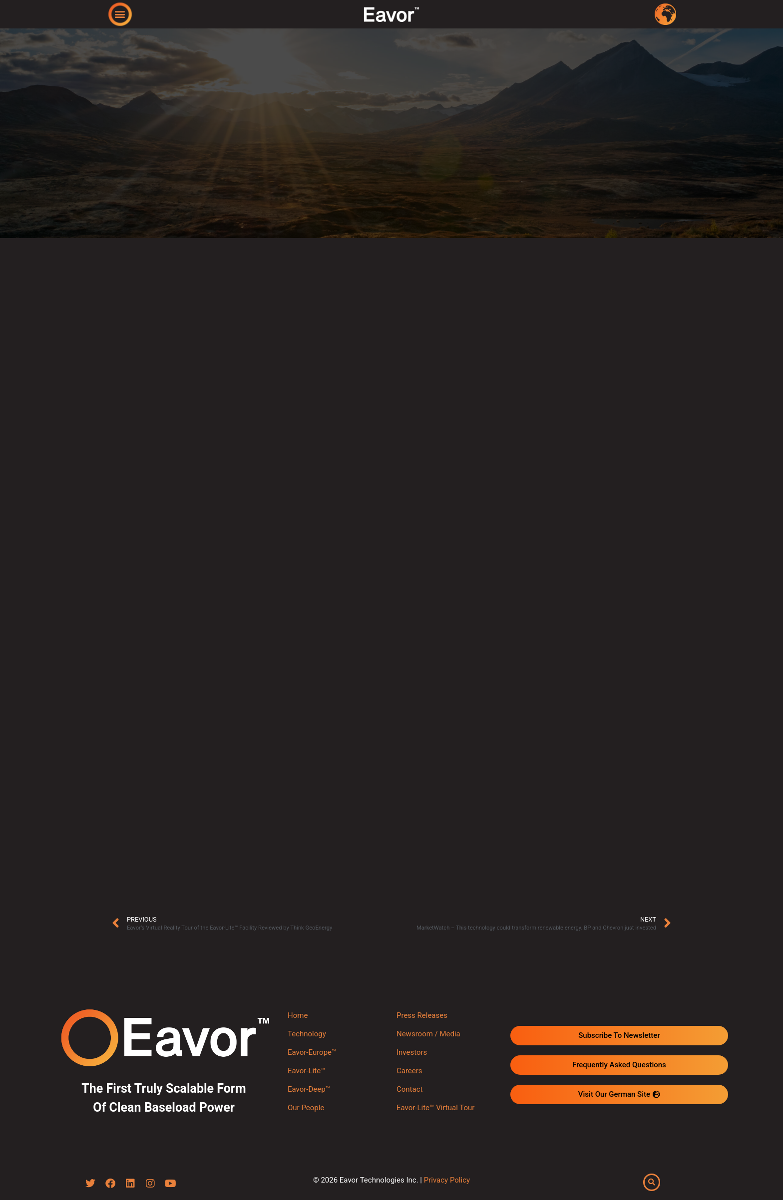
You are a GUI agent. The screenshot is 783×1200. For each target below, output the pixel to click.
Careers (409, 1070)
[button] (120, 13)
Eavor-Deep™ (309, 1089)
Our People (306, 1107)
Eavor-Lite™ (306, 1070)
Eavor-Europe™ (312, 1052)
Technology (307, 1033)
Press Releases (421, 1015)
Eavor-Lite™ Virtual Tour (435, 1107)
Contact (409, 1089)
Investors (411, 1052)
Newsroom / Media (428, 1033)
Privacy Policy (447, 1180)
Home (298, 1015)
